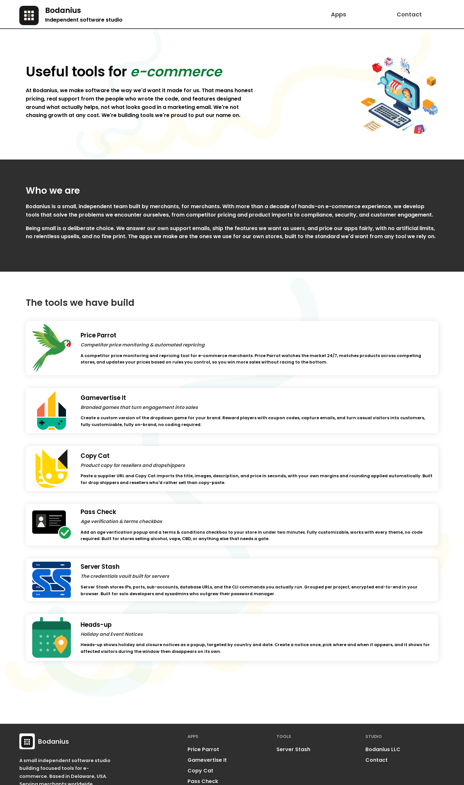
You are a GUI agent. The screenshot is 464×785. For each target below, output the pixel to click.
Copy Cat (200, 771)
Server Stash (293, 749)
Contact (409, 14)
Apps (338, 14)
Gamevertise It (207, 760)
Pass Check (203, 781)
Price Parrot (203, 749)
